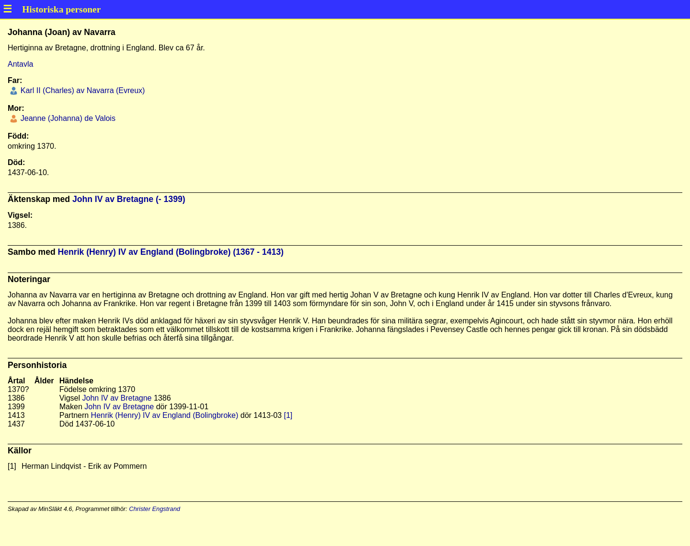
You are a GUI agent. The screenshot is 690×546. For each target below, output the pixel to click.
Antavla (20, 64)
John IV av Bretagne (117, 398)
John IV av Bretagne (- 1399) (128, 199)
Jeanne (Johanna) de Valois (66, 118)
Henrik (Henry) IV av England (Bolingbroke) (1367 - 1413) (171, 252)
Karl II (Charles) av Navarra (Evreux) (81, 90)
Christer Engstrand (154, 508)
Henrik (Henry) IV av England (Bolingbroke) (165, 415)
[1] (288, 415)
